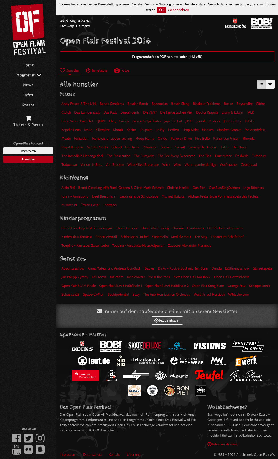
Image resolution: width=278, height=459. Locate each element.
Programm (28, 75)
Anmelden (28, 159)
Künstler (69, 70)
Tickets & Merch (28, 121)
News (28, 85)
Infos (28, 95)
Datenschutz (92, 454)
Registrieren (28, 151)
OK (161, 10)
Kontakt (114, 454)
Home (28, 65)
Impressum (68, 454)
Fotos (121, 70)
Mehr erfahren (178, 10)
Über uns (133, 454)
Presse (28, 105)
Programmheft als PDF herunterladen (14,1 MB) (167, 57)
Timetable (96, 70)
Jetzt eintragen (167, 320)
